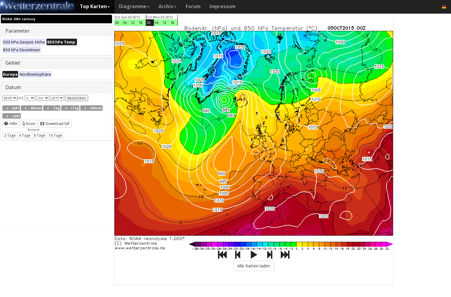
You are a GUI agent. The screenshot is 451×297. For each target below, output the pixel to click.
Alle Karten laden (253, 266)
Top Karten (95, 6)
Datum (13, 87)
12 (133, 22)
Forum (193, 6)
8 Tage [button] (39, 135)
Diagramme (134, 6)
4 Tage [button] (24, 135)
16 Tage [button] (55, 135)
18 (140, 22)
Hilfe (10, 123)
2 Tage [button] (10, 135)
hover (29, 123)
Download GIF (55, 123)
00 (117, 22)
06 (125, 22)
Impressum (222, 6)
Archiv (167, 6)
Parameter (17, 30)
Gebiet (12, 62)
